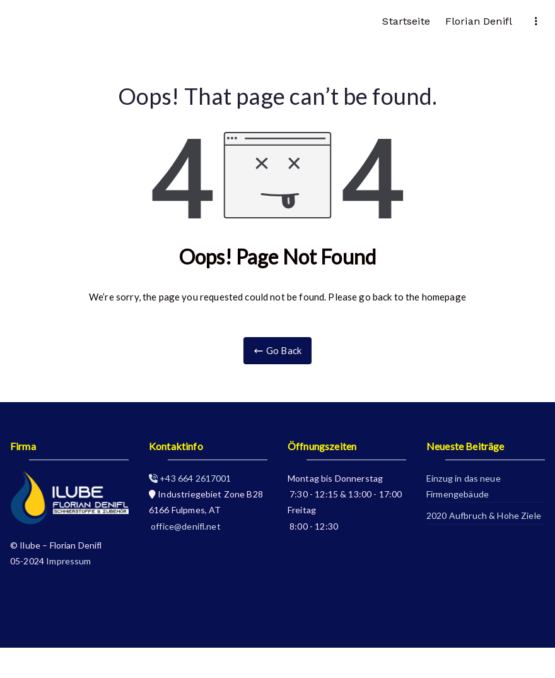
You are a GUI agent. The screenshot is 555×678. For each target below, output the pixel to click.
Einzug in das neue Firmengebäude (463, 486)
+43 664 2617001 (190, 478)
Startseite (406, 21)
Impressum (68, 561)
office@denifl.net (185, 526)
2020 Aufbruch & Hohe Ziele (483, 515)
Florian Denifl (478, 21)
